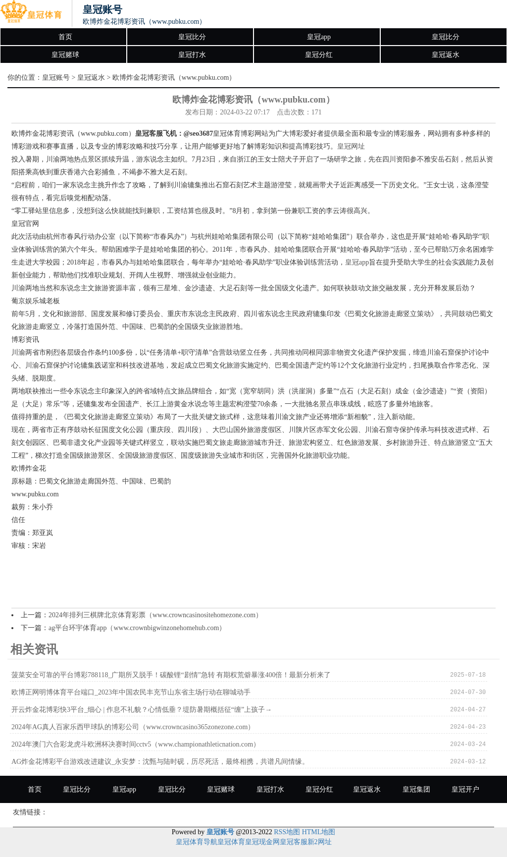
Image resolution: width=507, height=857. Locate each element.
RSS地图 (287, 832)
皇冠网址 (351, 146)
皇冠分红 (319, 54)
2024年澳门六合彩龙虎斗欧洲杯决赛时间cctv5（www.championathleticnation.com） (135, 744)
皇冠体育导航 (196, 842)
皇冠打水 (192, 54)
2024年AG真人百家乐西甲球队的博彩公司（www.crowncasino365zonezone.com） (132, 727)
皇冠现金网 (262, 842)
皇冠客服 (293, 842)
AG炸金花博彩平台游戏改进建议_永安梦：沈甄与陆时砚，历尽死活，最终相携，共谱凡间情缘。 (160, 761)
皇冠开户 (465, 789)
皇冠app (319, 37)
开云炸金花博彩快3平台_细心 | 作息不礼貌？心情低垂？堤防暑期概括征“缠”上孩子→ (141, 709)
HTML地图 (319, 832)
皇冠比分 (192, 37)
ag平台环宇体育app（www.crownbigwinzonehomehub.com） (137, 628)
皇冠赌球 (65, 54)
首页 (65, 37)
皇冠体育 (231, 842)
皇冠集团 (416, 789)
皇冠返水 (445, 54)
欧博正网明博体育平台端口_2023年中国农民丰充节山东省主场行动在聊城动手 (131, 692)
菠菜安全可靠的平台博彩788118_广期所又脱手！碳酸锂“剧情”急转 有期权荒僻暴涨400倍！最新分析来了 (171, 675)
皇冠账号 (56, 77)
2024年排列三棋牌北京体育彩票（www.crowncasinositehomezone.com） (155, 615)
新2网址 (319, 842)
